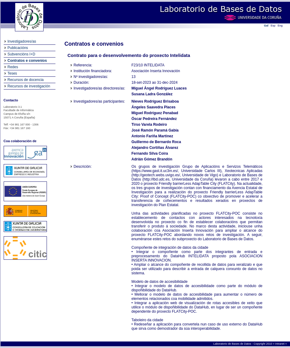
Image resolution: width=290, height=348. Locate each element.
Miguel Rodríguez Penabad (155, 113)
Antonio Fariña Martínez (152, 136)
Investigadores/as (22, 41)
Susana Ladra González (152, 94)
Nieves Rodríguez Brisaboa (155, 101)
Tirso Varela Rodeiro (149, 124)
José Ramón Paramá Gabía (155, 130)
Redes (13, 67)
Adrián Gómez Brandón (152, 159)
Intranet (280, 343)
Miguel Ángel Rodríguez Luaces (159, 88)
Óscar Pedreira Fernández (154, 119)
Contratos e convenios (27, 60)
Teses (12, 73)
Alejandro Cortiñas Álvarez (155, 148)
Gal (266, 25)
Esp (273, 25)
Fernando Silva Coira (150, 153)
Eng (280, 25)
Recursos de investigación (29, 86)
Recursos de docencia (26, 80)
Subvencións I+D (21, 54)
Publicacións (18, 48)
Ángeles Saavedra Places (154, 107)
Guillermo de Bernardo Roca (156, 142)
